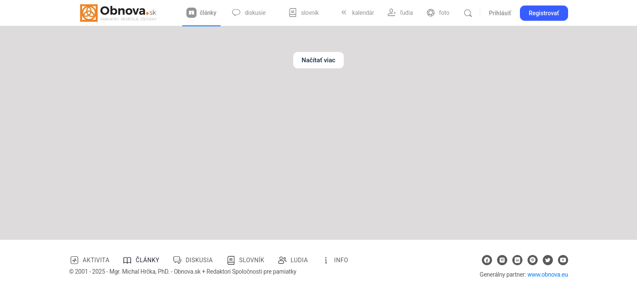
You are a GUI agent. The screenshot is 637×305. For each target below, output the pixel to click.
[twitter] (548, 260)
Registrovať (544, 13)
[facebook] (487, 260)
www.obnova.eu (548, 274)
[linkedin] (517, 260)
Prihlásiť (500, 13)
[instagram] (502, 260)
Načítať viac (319, 60)
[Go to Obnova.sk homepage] (118, 12)
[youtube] (563, 260)
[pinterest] (533, 260)
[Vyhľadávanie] (467, 13)
